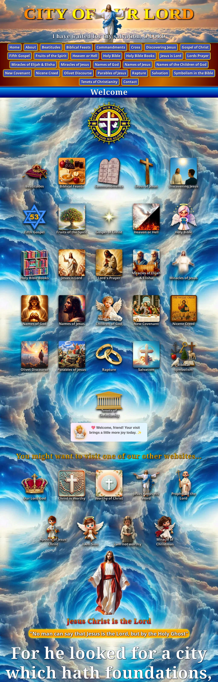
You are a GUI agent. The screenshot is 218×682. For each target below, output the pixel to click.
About (31, 47)
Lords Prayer (198, 55)
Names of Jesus (138, 64)
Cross (135, 47)
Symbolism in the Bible (193, 73)
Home (15, 47)
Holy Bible (111, 55)
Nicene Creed (47, 73)
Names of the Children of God (181, 64)
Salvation (160, 73)
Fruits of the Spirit (51, 55)
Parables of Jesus (112, 73)
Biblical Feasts (78, 47)
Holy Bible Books (140, 55)
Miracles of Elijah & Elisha (33, 64)
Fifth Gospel (19, 55)
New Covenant (17, 73)
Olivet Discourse (78, 73)
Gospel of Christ (195, 47)
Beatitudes (51, 47)
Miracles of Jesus (75, 64)
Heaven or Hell (85, 55)
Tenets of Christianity (99, 81)
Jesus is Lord (171, 55)
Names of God (107, 64)
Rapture (139, 73)
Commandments (111, 47)
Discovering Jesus (161, 47)
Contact (130, 81)
